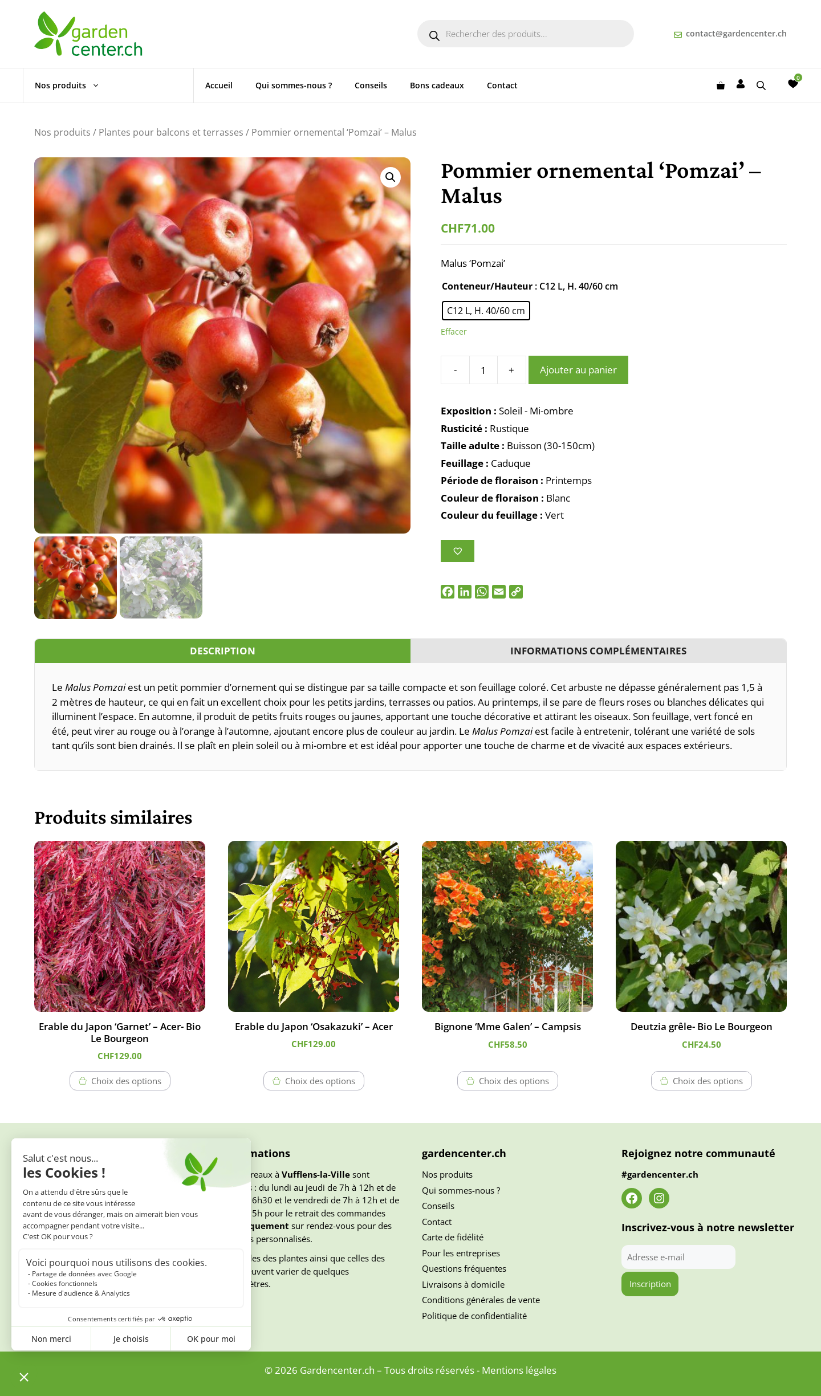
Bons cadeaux (437, 85)
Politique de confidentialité (474, 1315)
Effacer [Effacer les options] (454, 331)
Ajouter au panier (578, 369)
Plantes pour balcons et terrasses (171, 132)
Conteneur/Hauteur (487, 286)
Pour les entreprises (461, 1253)
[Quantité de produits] (483, 370)
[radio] (486, 310)
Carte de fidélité (452, 1237)
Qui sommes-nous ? (293, 85)
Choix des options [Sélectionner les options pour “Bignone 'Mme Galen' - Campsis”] (514, 1080)
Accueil (219, 85)
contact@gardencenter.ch (736, 33)
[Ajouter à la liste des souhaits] (457, 551)
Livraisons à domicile (463, 1284)
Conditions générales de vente (481, 1299)
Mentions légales (519, 1370)
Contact (502, 85)
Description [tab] (222, 650)
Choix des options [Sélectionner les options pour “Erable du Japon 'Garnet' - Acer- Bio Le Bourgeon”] (126, 1080)
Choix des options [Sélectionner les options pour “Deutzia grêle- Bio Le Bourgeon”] (708, 1080)
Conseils (371, 85)
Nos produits (73, 85)
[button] (390, 177)
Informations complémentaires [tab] (598, 650)
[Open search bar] (762, 85)
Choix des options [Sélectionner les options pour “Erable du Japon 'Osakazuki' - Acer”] (320, 1080)
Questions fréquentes (464, 1268)
